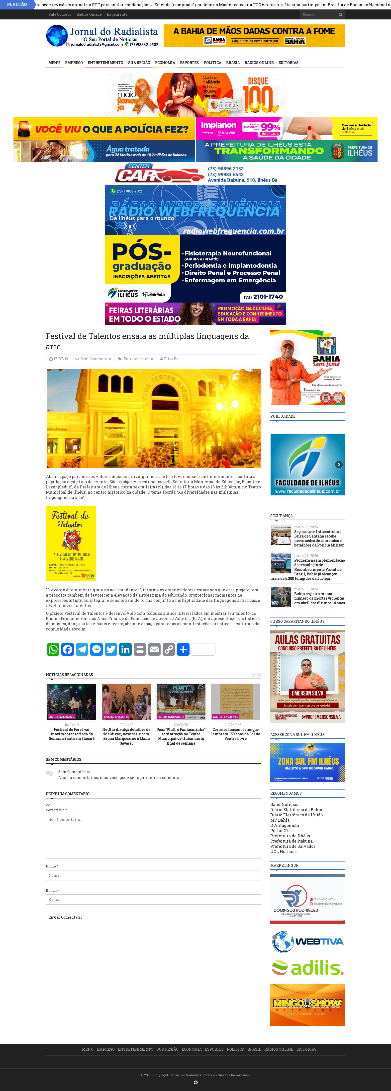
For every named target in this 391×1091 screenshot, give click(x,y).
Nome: (52, 866)
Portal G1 (279, 830)
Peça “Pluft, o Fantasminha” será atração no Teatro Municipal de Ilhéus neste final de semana (180, 736)
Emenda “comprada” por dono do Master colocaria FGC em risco (222, 4)
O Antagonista (284, 825)
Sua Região (139, 62)
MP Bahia (280, 820)
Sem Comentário (96, 358)
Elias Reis (173, 358)
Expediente (117, 14)
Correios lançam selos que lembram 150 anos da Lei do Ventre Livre (235, 734)
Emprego (74, 62)
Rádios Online (89, 14)
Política (212, 62)
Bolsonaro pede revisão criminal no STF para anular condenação (89, 4)
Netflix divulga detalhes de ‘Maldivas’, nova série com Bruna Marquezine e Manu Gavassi (126, 736)
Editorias (288, 62)
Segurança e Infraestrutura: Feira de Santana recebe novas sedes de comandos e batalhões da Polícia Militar (319, 538)
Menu (54, 62)
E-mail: (52, 890)
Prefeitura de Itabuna (291, 841)
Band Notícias (284, 804)
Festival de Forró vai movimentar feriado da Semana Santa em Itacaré (72, 734)
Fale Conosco (60, 14)
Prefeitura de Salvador (292, 846)
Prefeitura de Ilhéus (290, 835)
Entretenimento (105, 62)
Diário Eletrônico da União (296, 814)
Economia (165, 62)
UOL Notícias (283, 851)
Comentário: (56, 810)
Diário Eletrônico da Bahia (296, 809)
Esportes (189, 62)
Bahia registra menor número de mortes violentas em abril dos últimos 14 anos (319, 598)
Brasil (233, 62)
